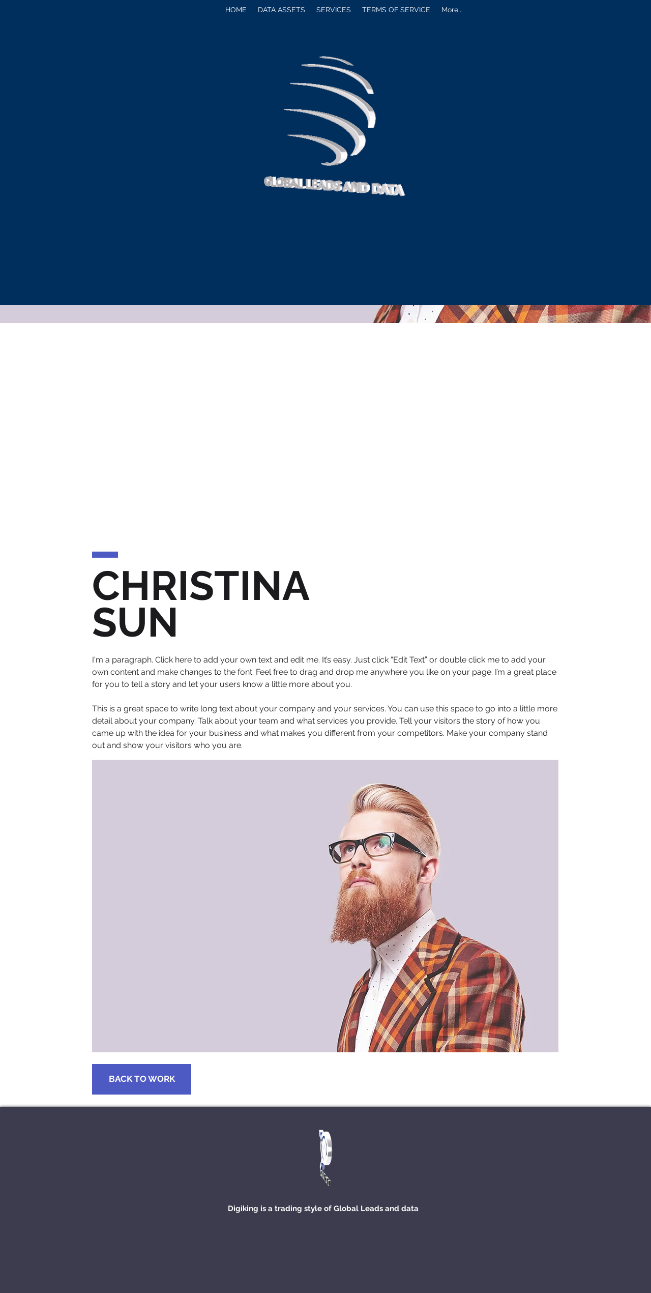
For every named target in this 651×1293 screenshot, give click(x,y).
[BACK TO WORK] (141, 1079)
